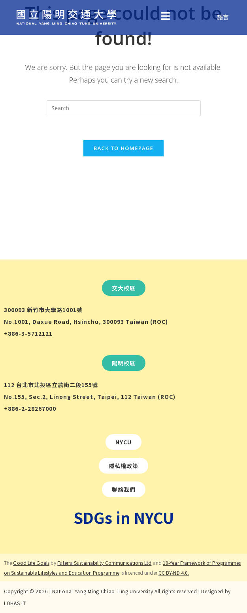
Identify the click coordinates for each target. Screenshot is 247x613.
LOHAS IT (15, 603)
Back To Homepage (123, 148)
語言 (222, 17)
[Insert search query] (124, 108)
